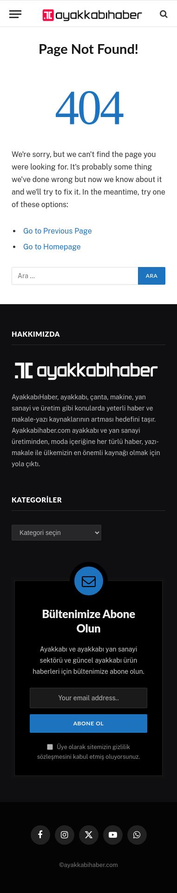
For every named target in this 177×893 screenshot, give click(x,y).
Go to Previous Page (57, 231)
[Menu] (15, 14)
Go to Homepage (52, 246)
